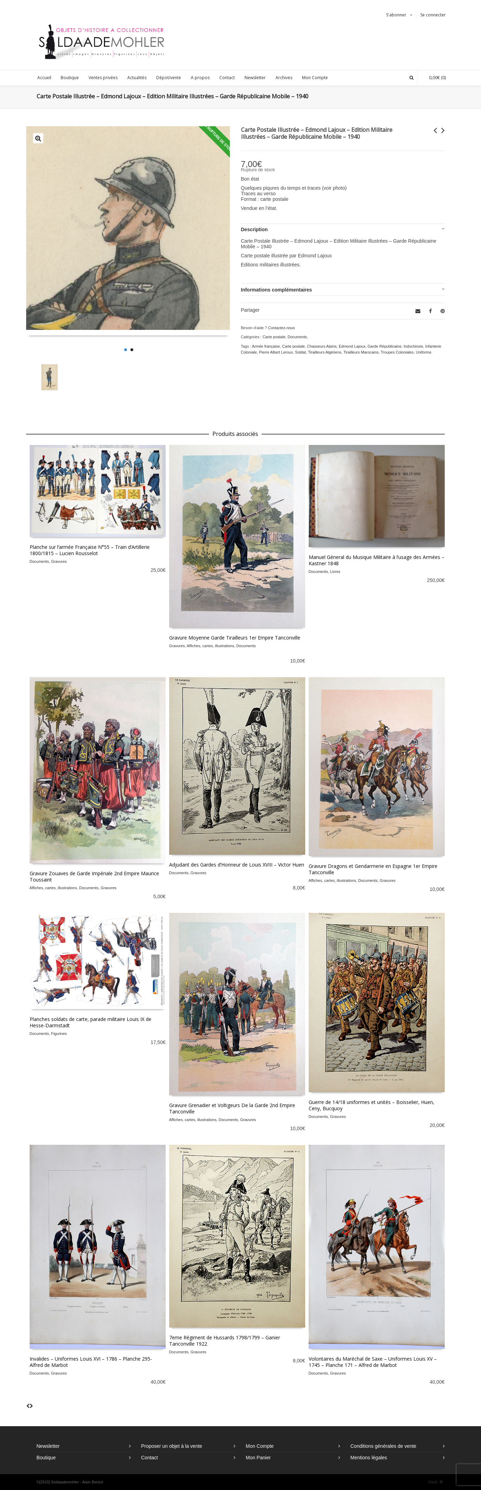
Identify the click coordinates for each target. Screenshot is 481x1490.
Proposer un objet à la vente (171, 1446)
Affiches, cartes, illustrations (210, 646)
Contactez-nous (281, 328)
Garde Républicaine (384, 346)
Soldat (300, 352)
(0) (434, 78)
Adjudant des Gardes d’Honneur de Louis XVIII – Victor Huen (236, 864)
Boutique (46, 1457)
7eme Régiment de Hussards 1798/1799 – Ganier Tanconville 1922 (224, 1340)
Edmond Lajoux (352, 346)
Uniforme (423, 352)
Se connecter (433, 15)
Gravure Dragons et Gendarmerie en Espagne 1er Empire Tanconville (373, 869)
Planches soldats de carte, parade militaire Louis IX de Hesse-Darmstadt (90, 1022)
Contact (149, 1457)
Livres (335, 571)
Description (254, 229)
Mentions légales (369, 1457)
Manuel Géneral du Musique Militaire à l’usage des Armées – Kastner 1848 (376, 560)
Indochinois (413, 346)
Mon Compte (260, 1446)
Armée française (266, 346)
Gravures (59, 561)
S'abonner (396, 15)
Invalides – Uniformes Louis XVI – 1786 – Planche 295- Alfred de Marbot (91, 1361)
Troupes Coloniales (397, 352)
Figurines (59, 1033)
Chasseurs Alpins (322, 346)
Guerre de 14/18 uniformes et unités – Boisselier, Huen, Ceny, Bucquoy (371, 1105)
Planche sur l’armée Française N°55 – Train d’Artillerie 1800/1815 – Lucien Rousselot (90, 550)
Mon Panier (258, 1457)
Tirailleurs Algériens (324, 352)
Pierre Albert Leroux (276, 352)
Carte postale (274, 337)
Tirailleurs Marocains (360, 352)
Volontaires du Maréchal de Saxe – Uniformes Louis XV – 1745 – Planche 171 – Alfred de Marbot (373, 1361)
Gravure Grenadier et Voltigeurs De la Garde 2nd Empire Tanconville (232, 1108)
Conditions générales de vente (383, 1446)
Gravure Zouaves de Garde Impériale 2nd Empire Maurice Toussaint (94, 876)
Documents (297, 337)
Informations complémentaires (276, 290)
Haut (435, 1482)
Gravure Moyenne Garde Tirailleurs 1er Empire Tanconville (234, 637)
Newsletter (48, 1446)
